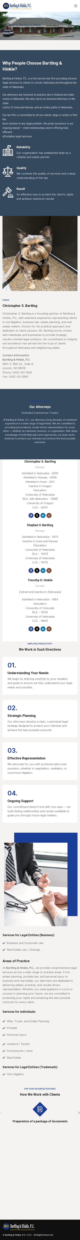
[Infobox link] (40, 676)
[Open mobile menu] (75, 6)
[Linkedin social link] (43, 515)
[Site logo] (17, 5)
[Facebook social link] (31, 515)
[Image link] (18, 1226)
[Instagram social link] (49, 515)
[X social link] (37, 515)
